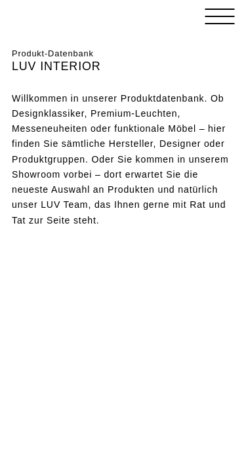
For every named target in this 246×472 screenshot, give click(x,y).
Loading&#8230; (123, 298)
